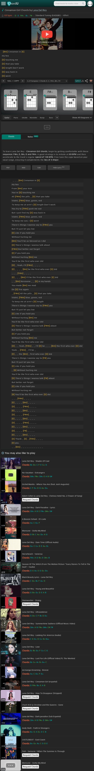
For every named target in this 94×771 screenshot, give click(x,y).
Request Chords (30, 499)
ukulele (24, 118)
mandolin (33, 118)
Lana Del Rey (40, 10)
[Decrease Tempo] (3, 81)
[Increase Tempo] (23, 81)
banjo (42, 118)
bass (51, 118)
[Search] (83, 3)
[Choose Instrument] (57, 117)
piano (16, 118)
